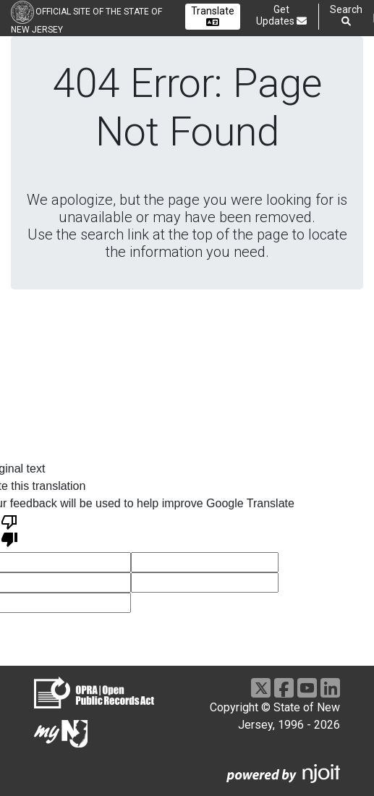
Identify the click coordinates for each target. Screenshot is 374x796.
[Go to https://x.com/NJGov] (261, 688)
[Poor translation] (9, 529)
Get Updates (281, 15)
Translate (212, 16)
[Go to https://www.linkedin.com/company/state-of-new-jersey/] (330, 688)
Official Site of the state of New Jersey (86, 21)
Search (346, 15)
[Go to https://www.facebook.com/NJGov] (284, 688)
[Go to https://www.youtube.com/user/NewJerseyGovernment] (307, 688)
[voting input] (205, 562)
